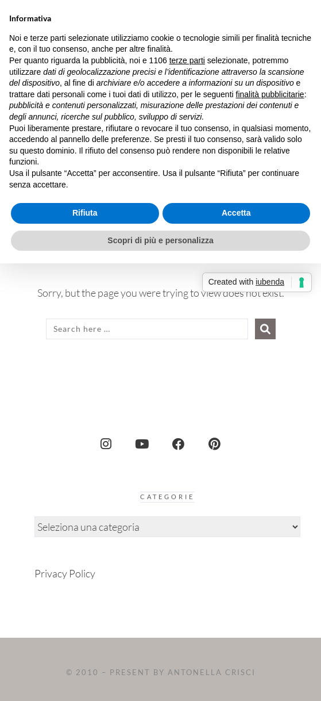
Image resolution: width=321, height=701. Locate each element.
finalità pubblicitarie (270, 94)
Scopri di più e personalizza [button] (160, 240)
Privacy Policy (64, 573)
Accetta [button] (236, 212)
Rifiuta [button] (85, 212)
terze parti (187, 60)
